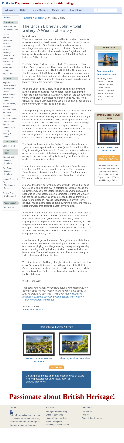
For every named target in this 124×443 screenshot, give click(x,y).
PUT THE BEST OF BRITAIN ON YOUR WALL (108, 158)
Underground (10, 196)
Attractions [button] (11, 10)
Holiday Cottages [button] (40, 10)
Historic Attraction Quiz (56, 418)
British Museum (10, 86)
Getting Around (9, 193)
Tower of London (10, 119)
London (6, 18)
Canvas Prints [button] (59, 10)
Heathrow (8, 163)
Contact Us (87, 411)
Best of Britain (76, 10)
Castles (6, 34)
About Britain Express (92, 418)
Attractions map (11, 29)
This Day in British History (57, 425)
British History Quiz (54, 415)
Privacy (85, 415)
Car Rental (7, 168)
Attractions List (9, 26)
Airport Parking (9, 157)
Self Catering (8, 207)
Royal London (9, 73)
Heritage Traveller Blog (56, 411)
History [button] (24, 10)
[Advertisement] (11, 247)
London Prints (9, 146)
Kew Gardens (9, 95)
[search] (105, 10)
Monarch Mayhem (54, 421)
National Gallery (10, 110)
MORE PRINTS (56, 367)
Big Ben (6, 83)
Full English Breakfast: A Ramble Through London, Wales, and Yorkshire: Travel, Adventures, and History (53, 296)
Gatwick (7, 160)
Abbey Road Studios (32, 309)
